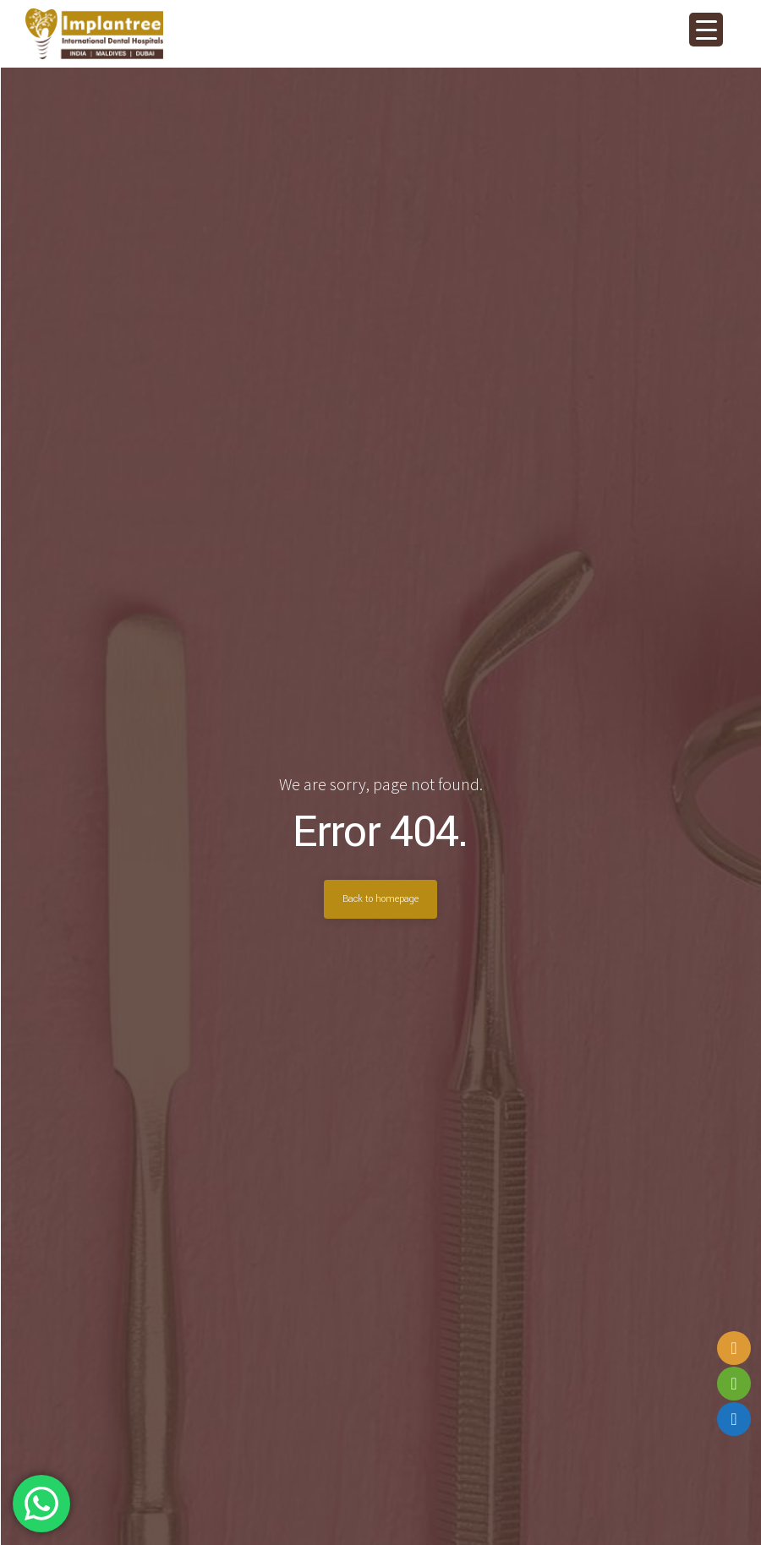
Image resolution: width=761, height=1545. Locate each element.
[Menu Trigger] (706, 29)
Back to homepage (380, 899)
